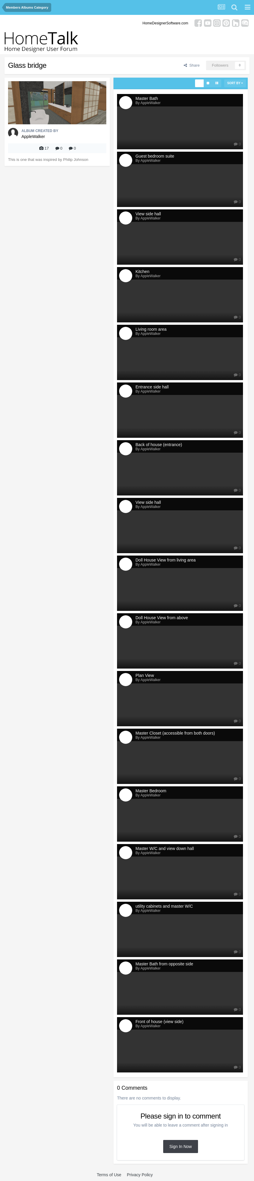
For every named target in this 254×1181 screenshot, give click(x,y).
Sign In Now (180, 1146)
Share (192, 65)
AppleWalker (33, 136)
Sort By (235, 83)
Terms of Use (109, 1174)
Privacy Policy (140, 1174)
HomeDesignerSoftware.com (165, 23)
